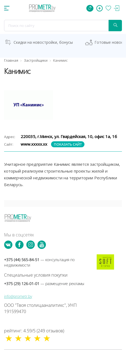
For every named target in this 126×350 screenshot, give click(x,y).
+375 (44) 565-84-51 (39, 262)
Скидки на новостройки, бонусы (43, 42)
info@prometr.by (18, 296)
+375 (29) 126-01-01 (44, 283)
